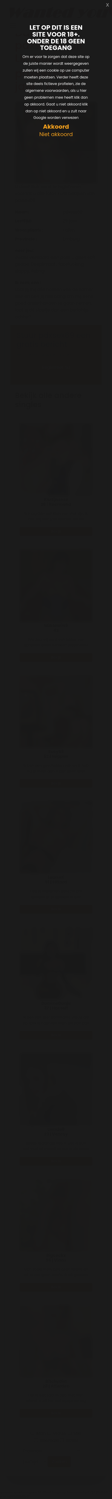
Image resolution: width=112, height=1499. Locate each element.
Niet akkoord (56, 134)
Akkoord (56, 126)
